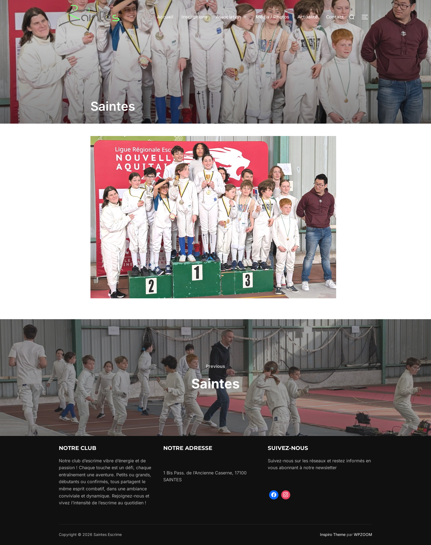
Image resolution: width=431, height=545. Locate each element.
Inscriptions (194, 17)
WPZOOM (363, 534)
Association (231, 17)
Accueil (165, 17)
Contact (335, 17)
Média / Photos (272, 17)
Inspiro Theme (333, 534)
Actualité (307, 17)
